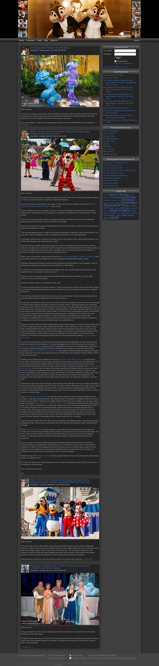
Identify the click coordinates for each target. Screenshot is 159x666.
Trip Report (109, 215)
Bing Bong (109, 151)
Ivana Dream (110, 136)
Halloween (124, 208)
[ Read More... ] (88, 559)
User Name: (108, 51)
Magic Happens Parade (114, 168)
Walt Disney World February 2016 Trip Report (50, 48)
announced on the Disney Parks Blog (71, 359)
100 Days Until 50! (112, 78)
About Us (54, 40)
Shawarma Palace (112, 181)
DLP (134, 205)
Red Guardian (111, 133)
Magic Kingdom (120, 210)
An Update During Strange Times (117, 108)
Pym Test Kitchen (112, 183)
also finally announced (34, 429)
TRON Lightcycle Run (113, 165)
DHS (118, 203)
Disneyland (129, 202)
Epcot (111, 208)
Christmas (128, 199)
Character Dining (116, 200)
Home (21, 40)
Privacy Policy (58, 664)
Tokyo (122, 213)
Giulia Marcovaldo (112, 131)
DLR (106, 208)
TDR (118, 213)
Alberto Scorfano (111, 154)
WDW (115, 218)
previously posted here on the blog (37, 397)
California (107, 200)
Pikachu (108, 146)
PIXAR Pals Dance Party (114, 173)
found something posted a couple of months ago (78, 257)
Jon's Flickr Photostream (56, 655)
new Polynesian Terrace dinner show (46, 351)
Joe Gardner (110, 149)
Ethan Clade (110, 141)
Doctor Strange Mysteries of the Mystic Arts (121, 170)
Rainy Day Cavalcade (113, 178)
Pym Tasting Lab (111, 186)
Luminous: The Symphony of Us (117, 163)
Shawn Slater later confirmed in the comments (51, 403)
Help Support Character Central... (116, 67)
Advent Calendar (118, 194)
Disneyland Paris (116, 205)
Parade (112, 213)
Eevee (108, 144)
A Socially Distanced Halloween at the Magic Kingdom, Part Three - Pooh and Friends (119, 89)
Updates (118, 216)
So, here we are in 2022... (115, 75)
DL (130, 206)
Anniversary (117, 197)
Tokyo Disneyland (131, 213)
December (111, 203)
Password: (107, 54)
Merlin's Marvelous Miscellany (116, 175)
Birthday (130, 197)
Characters (30, 40)
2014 (105, 195)
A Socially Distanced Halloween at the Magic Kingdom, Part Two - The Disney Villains (119, 96)
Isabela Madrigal (111, 139)
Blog (46, 40)
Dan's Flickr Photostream (56, 658)
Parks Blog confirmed (43, 456)
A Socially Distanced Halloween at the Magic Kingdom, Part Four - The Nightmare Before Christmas (121, 82)
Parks (39, 40)
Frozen (116, 208)
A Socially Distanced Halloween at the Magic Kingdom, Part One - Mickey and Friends (119, 103)
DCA (105, 203)
